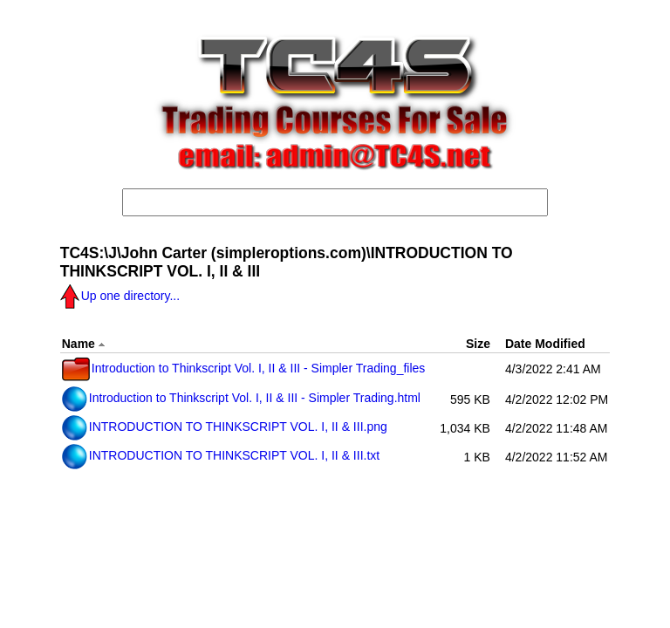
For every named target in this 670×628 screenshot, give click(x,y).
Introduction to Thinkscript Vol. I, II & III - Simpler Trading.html (241, 398)
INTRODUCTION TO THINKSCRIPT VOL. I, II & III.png (224, 426)
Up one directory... (120, 296)
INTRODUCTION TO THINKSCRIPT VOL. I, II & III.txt (220, 455)
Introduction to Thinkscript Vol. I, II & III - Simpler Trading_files (244, 368)
